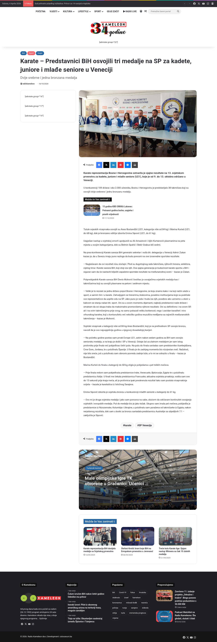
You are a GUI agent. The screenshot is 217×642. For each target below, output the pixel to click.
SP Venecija (145, 425)
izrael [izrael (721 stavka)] (126, 598)
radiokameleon (29, 84)
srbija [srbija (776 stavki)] (114, 613)
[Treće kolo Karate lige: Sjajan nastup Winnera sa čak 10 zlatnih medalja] (175, 536)
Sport (97, 11)
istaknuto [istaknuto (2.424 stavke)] (116, 598)
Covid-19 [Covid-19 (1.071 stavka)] (122, 592)
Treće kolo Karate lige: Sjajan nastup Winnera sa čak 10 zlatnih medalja (174, 551)
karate (128, 425)
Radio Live (130, 11)
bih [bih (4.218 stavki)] (113, 592)
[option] (138, 480)
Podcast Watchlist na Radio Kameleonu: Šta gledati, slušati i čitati (185, 615)
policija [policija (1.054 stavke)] (115, 608)
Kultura (67, 11)
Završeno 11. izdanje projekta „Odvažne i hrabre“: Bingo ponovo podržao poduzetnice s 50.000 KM (185, 597)
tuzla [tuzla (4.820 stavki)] (123, 613)
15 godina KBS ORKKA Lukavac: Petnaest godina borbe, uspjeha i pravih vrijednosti (117, 210)
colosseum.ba (66, 636)
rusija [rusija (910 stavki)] (124, 608)
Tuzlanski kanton (94, 468)
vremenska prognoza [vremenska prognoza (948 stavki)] (137, 613)
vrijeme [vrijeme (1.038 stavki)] (115, 618)
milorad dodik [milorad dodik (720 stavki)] (131, 603)
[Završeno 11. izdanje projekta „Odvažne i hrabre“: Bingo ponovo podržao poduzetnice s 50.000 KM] (164, 595)
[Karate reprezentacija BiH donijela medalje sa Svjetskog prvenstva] (100, 536)
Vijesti (53, 11)
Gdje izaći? (113, 11)
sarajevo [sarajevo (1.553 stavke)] (134, 608)
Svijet (40, 53)
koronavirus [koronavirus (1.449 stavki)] (117, 603)
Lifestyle (83, 11)
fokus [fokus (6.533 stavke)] (132, 592)
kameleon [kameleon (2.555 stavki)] (137, 598)
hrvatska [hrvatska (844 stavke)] (142, 592)
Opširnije (43, 618)
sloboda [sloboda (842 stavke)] (145, 608)
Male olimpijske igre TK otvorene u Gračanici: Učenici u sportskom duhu (116, 481)
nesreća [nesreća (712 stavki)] (144, 603)
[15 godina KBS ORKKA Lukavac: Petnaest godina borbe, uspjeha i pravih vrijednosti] (92, 210)
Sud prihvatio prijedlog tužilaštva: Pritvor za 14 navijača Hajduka (62, 3)
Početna (40, 11)
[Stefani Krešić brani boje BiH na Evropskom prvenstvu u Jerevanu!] (137, 536)
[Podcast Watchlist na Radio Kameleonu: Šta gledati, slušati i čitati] (164, 616)
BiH (23, 53)
